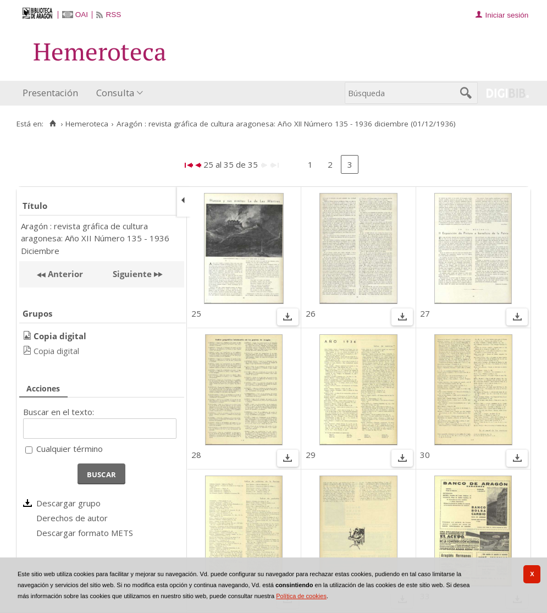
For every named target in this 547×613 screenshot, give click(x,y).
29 (311, 454)
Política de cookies (301, 596)
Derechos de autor (72, 517)
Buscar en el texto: (58, 411)
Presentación (50, 92)
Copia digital (56, 350)
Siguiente (132, 273)
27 (425, 313)
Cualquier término (69, 448)
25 (196, 313)
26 (311, 313)
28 (196, 454)
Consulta (115, 92)
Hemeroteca (86, 124)
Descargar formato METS (84, 532)
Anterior (64, 273)
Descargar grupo (68, 503)
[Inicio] (52, 124)
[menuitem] (52, 93)
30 (425, 454)
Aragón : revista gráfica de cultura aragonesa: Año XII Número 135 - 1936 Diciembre (95, 238)
